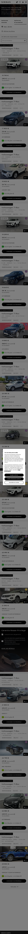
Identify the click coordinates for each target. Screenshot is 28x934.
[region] (14, 467)
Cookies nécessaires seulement (14, 478)
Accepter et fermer (14, 475)
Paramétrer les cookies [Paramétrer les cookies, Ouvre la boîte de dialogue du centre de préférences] (14, 482)
